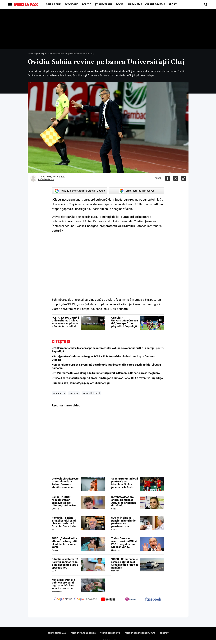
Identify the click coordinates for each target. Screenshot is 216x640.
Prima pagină (34, 53)
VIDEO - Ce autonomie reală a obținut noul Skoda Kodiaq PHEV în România (124, 563)
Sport (172, 4)
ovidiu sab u (59, 393)
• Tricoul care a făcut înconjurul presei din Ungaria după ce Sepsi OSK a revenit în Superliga (107, 378)
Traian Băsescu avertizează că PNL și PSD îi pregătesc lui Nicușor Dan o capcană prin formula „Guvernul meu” (124, 542)
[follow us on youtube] (108, 599)
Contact (164, 633)
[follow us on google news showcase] (85, 599)
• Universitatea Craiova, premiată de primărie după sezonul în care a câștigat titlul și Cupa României (106, 366)
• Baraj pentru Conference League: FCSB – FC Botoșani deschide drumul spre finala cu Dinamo (103, 358)
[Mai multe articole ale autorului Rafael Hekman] (33, 178)
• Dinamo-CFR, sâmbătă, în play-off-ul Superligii (81, 383)
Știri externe (103, 4)
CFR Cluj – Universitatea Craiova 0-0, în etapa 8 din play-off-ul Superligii (124, 322)
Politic (86, 4)
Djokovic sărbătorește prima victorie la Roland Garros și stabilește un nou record (65, 483)
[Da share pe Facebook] (167, 178)
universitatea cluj (91, 393)
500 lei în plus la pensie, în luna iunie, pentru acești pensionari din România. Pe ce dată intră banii (123, 522)
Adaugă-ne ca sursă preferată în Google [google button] (79, 190)
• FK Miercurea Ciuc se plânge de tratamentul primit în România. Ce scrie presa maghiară (106, 373)
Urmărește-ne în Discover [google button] (136, 190)
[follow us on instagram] (130, 599)
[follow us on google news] (63, 599)
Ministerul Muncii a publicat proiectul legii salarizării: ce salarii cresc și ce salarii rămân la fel (63, 584)
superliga (73, 393)
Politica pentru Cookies (83, 633)
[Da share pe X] (175, 178)
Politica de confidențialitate (140, 633)
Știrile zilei (53, 4)
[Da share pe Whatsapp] (183, 178)
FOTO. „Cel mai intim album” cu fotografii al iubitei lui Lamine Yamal (64, 542)
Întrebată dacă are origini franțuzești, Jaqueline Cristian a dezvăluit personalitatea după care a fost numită (123, 501)
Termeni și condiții (110, 633)
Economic (71, 4)
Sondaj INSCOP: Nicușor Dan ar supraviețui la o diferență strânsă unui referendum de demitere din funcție (65, 501)
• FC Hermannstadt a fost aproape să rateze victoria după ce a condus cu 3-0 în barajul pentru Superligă (108, 350)
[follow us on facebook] (153, 599)
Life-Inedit (135, 4)
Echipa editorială (57, 633)
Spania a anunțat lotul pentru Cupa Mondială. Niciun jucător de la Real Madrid (124, 483)
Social (120, 4)
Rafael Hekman (46, 179)
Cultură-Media (155, 4)
